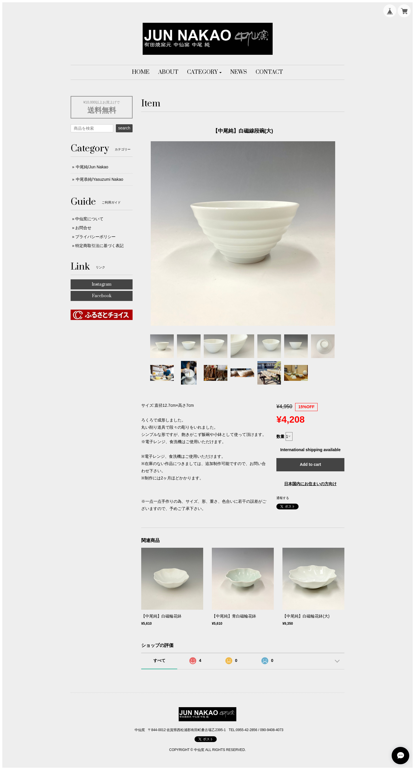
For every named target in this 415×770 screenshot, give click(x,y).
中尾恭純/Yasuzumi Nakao (99, 179)
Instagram (102, 284)
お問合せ (83, 227)
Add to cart (310, 464)
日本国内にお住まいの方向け (310, 483)
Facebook (102, 296)
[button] (204, 72)
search (124, 128)
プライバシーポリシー (95, 236)
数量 (280, 436)
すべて (159, 660)
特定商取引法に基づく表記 (99, 245)
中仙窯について (89, 218)
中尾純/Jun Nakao (92, 167)
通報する (282, 498)
